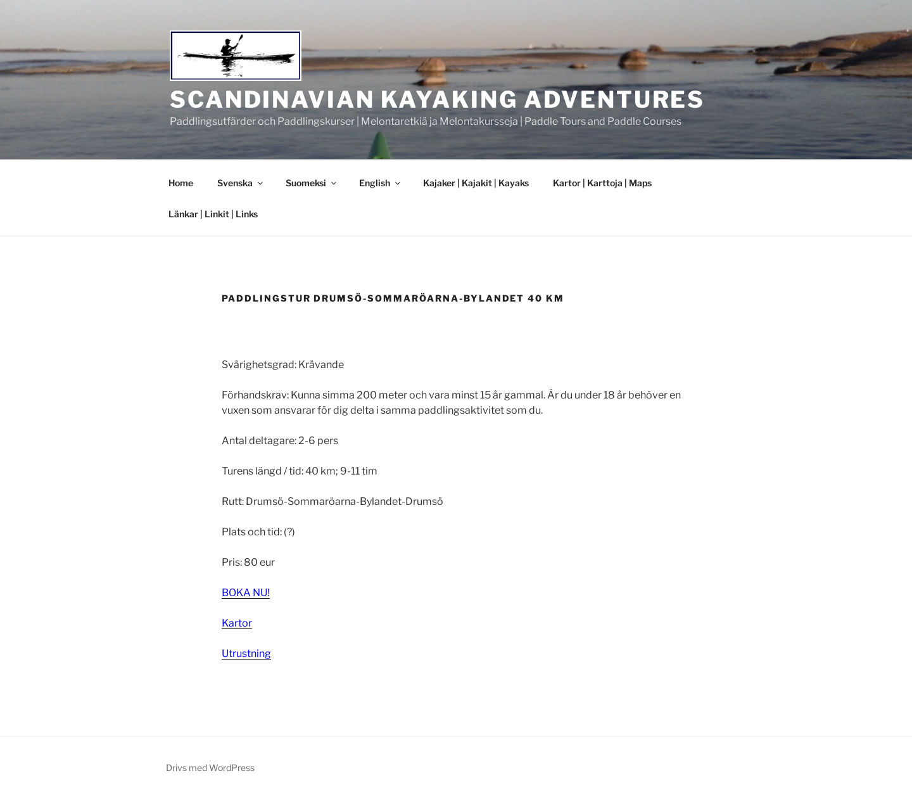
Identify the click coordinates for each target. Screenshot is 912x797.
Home (180, 182)
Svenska (241, 182)
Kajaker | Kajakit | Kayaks (476, 182)
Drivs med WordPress (210, 767)
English (380, 182)
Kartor (237, 623)
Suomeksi (312, 182)
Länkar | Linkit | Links (213, 213)
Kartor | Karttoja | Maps (602, 182)
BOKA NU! (246, 593)
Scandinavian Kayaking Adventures (437, 99)
